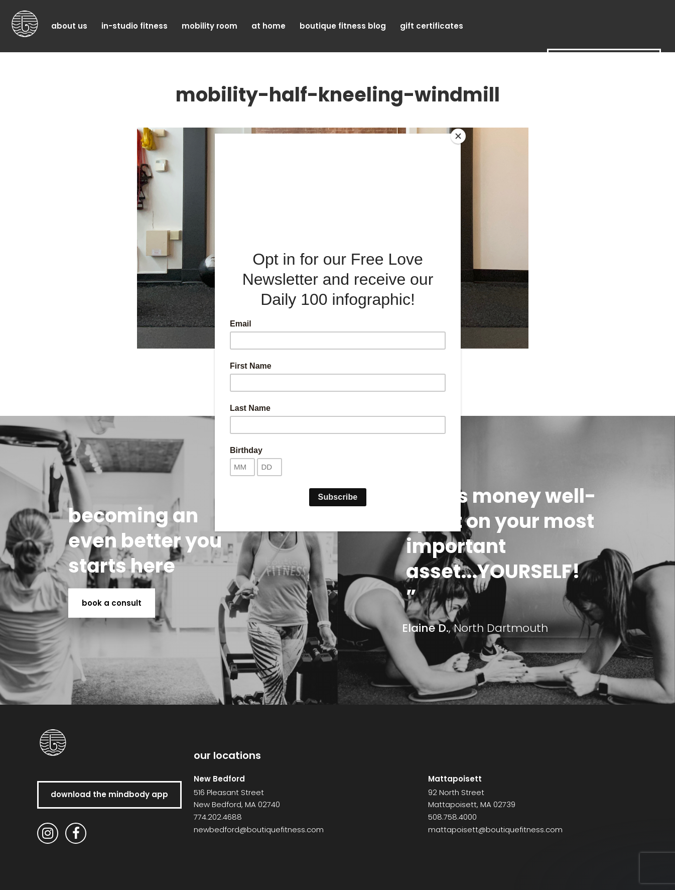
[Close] (458, 136)
